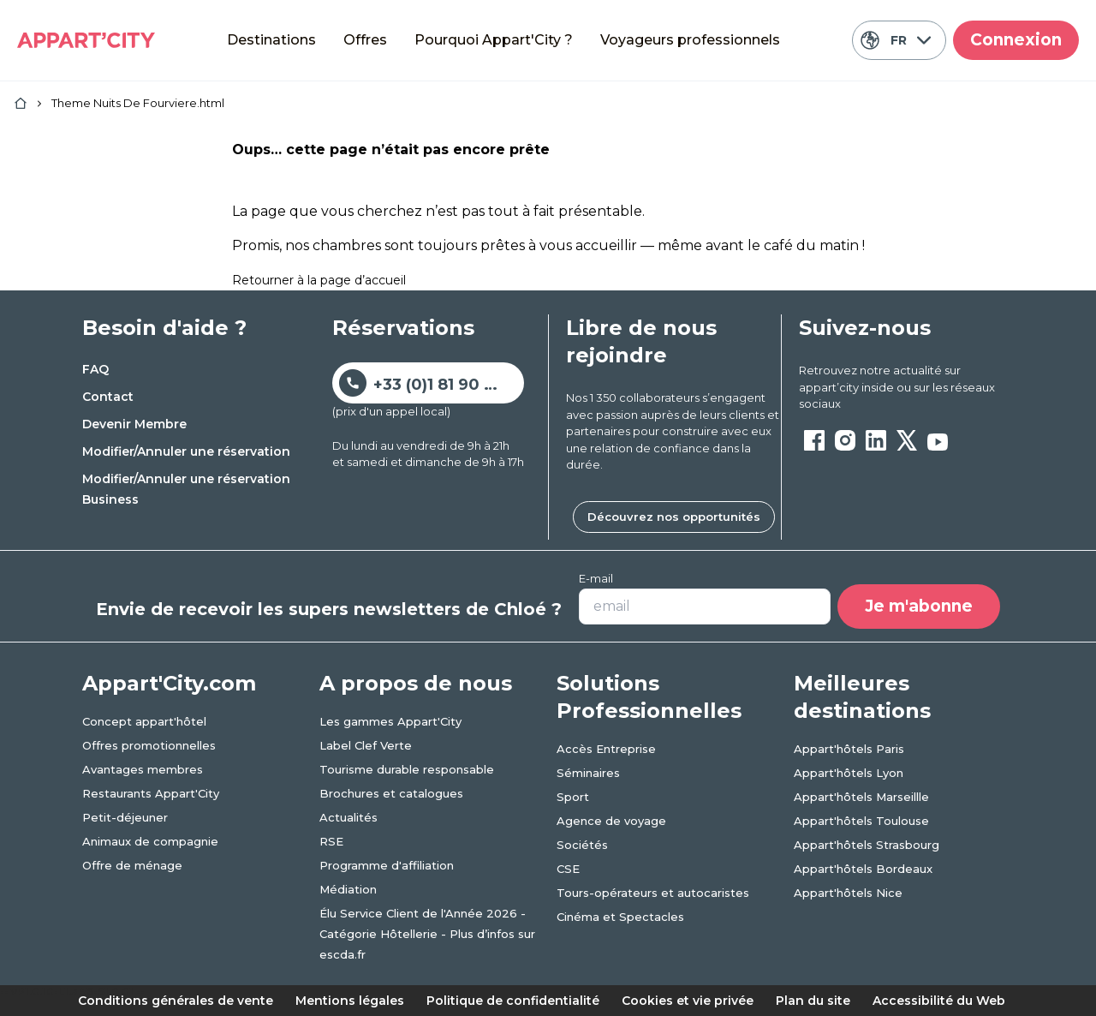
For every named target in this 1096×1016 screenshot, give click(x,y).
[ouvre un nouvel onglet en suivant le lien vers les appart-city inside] (906, 387)
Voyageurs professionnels (690, 40)
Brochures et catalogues (391, 793)
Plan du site (813, 1000)
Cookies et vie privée (688, 1000)
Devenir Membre (134, 424)
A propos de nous (415, 683)
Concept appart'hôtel (144, 721)
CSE (568, 869)
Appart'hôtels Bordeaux (863, 869)
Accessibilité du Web (939, 1000)
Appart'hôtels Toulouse (861, 821)
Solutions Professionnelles (649, 697)
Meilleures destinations (862, 697)
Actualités (348, 817)
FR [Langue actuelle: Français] (895, 40)
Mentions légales (349, 1000)
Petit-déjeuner (125, 817)
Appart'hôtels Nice (848, 892)
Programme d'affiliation (386, 865)
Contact (108, 396)
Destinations (271, 40)
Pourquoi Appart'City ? (493, 40)
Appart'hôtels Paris (849, 749)
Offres (365, 40)
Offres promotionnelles (149, 745)
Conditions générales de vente (175, 1000)
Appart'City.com (169, 683)
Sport (573, 797)
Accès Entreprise (606, 749)
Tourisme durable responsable (406, 769)
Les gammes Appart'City (390, 721)
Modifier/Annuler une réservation (186, 451)
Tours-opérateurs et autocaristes (653, 892)
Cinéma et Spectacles (620, 916)
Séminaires (588, 773)
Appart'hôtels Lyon (848, 773)
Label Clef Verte (365, 745)
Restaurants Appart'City (150, 793)
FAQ (95, 369)
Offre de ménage (132, 865)
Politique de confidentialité (512, 1000)
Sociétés (582, 845)
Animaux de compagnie (150, 841)
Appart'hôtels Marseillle (861, 797)
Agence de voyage (611, 821)
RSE (331, 841)
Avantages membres (142, 769)
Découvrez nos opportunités (673, 516)
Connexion (1016, 40)
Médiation (348, 889)
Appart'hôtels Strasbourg (866, 845)
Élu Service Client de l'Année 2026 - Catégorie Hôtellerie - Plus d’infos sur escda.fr (427, 933)
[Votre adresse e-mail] (705, 607)
